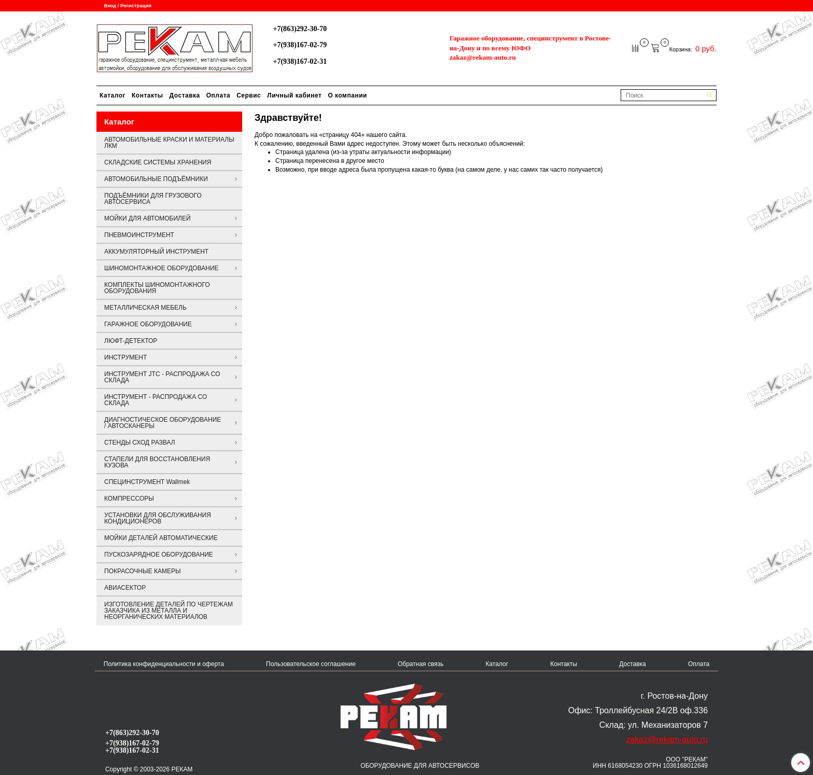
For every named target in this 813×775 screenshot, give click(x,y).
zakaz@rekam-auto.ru (483, 57)
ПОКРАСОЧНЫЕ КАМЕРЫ (142, 571)
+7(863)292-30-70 (300, 28)
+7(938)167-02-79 (300, 44)
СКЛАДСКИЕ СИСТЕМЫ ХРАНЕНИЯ (157, 162)
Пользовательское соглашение (311, 664)
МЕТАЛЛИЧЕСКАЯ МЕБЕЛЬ (145, 307)
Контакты (147, 95)
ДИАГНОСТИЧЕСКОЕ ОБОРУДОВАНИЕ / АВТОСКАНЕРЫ (162, 423)
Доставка (185, 95)
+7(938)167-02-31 (300, 61)
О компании (347, 95)
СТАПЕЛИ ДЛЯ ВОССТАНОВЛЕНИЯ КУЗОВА (157, 462)
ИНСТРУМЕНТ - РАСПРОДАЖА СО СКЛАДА (155, 400)
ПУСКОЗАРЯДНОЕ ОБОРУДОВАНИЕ (158, 554)
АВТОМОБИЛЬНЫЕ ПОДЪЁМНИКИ (156, 179)
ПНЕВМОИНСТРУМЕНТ (139, 235)
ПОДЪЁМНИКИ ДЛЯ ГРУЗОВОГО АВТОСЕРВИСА (153, 198)
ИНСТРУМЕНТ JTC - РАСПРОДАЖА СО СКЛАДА (162, 377)
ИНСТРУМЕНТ (125, 357)
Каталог (112, 95)
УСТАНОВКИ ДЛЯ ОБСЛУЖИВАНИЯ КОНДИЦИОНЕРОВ (157, 518)
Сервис (248, 95)
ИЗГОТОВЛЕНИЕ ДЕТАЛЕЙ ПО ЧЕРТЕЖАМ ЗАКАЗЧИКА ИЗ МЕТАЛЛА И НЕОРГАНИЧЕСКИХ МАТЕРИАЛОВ (168, 610)
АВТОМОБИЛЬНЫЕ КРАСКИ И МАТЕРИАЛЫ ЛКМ (169, 142)
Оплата (218, 95)
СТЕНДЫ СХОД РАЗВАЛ (139, 442)
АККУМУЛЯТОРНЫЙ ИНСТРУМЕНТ (156, 251)
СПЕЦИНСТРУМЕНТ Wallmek (147, 482)
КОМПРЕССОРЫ (129, 498)
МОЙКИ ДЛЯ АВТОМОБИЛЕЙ (147, 218)
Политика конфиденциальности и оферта (164, 664)
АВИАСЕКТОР (125, 587)
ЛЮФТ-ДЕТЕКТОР (130, 340)
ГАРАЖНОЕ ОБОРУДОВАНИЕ (148, 324)
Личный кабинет (294, 95)
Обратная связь (420, 664)
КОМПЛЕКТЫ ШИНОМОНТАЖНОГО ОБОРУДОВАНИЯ (157, 288)
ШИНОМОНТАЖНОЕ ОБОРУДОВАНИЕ (161, 268)
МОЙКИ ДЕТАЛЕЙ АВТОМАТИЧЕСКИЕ (161, 538)
